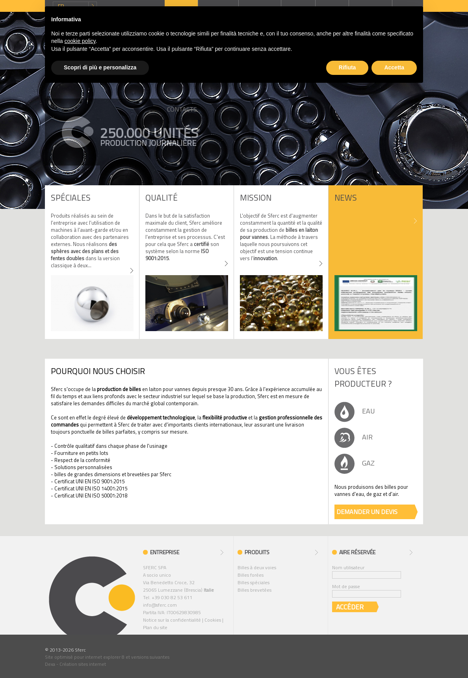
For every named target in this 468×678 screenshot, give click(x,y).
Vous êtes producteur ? (363, 377)
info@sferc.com (160, 605)
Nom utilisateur (348, 567)
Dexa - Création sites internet (75, 664)
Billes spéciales (253, 582)
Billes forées (251, 575)
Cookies (212, 620)
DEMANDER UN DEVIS (366, 511)
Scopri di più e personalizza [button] (100, 67)
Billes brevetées (254, 590)
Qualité (161, 197)
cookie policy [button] (79, 41)
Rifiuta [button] (347, 67)
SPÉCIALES (71, 197)
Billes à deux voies (257, 567)
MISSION (255, 197)
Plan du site (155, 627)
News (345, 197)
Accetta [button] (394, 67)
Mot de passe (346, 586)
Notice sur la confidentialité (172, 620)
